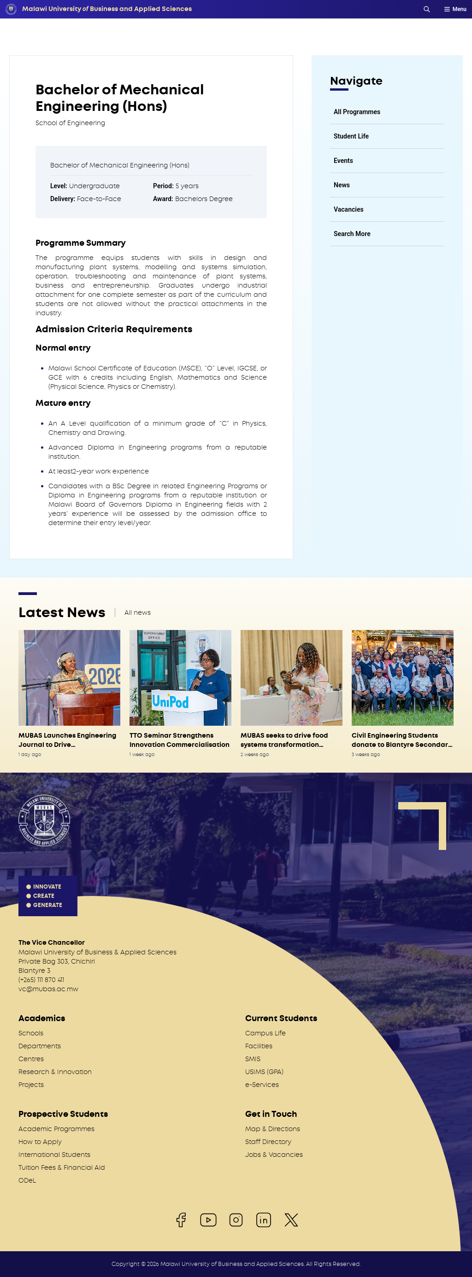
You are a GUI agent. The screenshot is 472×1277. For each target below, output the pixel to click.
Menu (454, 9)
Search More (352, 233)
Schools (30, 1033)
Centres (31, 1059)
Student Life (351, 136)
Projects (31, 1085)
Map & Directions (272, 1129)
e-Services (262, 1085)
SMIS (252, 1059)
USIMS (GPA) (264, 1072)
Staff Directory (268, 1142)
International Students (54, 1154)
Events (343, 160)
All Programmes (357, 112)
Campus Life (265, 1033)
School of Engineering (70, 123)
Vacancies (349, 209)
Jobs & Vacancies (274, 1154)
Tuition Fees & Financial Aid (61, 1167)
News (342, 185)
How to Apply (40, 1142)
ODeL (27, 1180)
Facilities (258, 1046)
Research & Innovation (55, 1072)
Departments (39, 1046)
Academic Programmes (56, 1129)
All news (137, 612)
